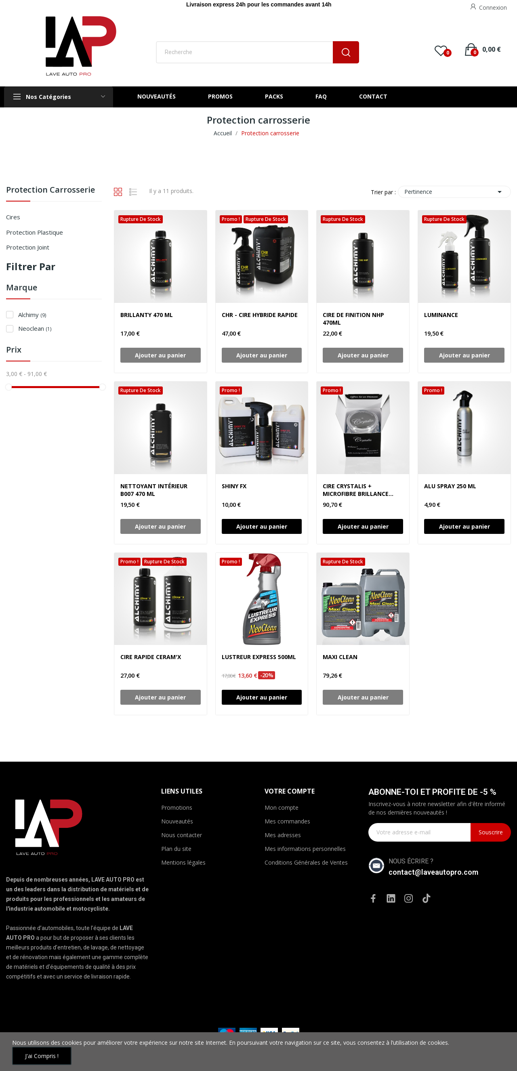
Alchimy (32, 315)
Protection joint (27, 247)
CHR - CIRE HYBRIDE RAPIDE (260, 315)
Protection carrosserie (50, 190)
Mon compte (281, 807)
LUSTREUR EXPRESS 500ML (259, 657)
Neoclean (34, 328)
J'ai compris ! (42, 1056)
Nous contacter (181, 835)
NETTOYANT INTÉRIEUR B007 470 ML (153, 490)
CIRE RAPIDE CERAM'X (150, 657)
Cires (13, 217)
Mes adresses (283, 835)
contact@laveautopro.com (433, 872)
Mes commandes (287, 821)
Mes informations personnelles (305, 849)
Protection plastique (34, 232)
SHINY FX (234, 486)
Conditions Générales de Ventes (306, 862)
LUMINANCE (441, 315)
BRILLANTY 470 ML (146, 315)
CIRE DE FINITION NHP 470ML (353, 319)
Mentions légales (183, 862)
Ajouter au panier (261, 526)
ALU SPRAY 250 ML (450, 486)
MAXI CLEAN (340, 657)
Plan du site (176, 849)
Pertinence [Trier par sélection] (454, 192)
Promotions (176, 807)
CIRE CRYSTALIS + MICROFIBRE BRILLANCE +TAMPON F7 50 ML (356, 490)
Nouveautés (177, 821)
